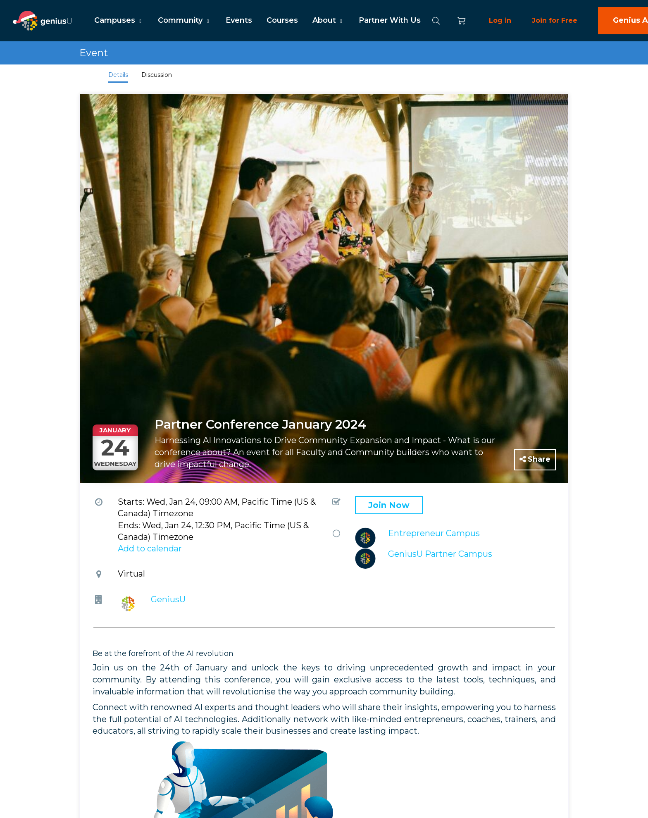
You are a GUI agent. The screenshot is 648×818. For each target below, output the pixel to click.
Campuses (118, 20)
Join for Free (554, 20)
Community (184, 20)
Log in (500, 20)
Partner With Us (390, 20)
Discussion (156, 75)
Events (239, 20)
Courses (282, 20)
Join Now (389, 505)
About (328, 20)
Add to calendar (150, 548)
